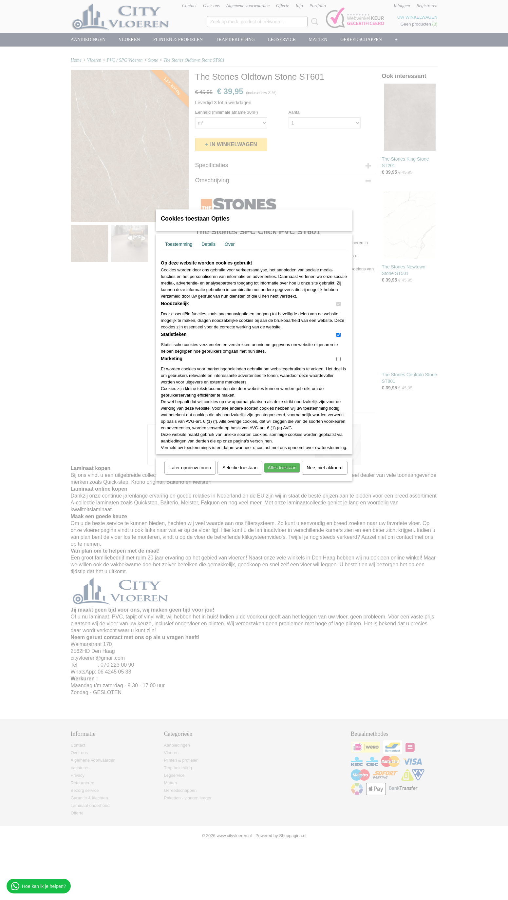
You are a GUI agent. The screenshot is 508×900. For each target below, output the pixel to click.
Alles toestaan (282, 467)
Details (208, 244)
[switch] (338, 304)
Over (230, 244)
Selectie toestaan (239, 467)
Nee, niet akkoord (325, 467)
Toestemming (178, 244)
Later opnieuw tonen (190, 467)
